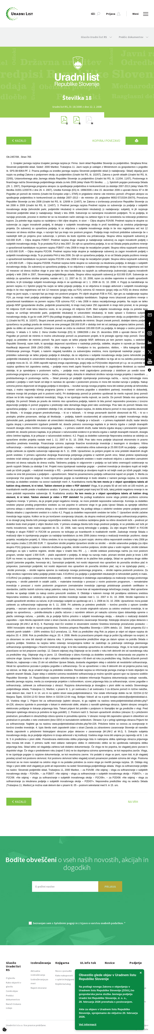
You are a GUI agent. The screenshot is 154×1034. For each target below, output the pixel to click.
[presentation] (77, 908)
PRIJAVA (110, 886)
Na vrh (133, 802)
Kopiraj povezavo (106, 141)
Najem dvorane (39, 987)
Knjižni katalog (63, 983)
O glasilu (10, 978)
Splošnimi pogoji (64, 923)
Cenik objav (12, 990)
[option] (77, 98)
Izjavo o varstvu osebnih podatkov (101, 923)
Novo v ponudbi (63, 970)
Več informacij (87, 1024)
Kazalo (19, 141)
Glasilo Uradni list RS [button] (96, 37)
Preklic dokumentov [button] (133, 37)
